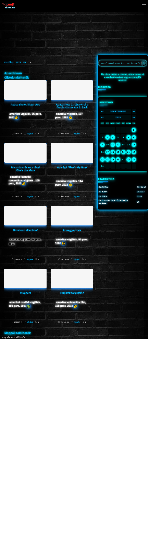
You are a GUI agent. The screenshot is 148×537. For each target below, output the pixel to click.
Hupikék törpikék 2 (72, 292)
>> (134, 111)
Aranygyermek (72, 230)
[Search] (143, 63)
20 (123, 152)
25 (112, 159)
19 (118, 152)
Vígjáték (30, 134)
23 (102, 159)
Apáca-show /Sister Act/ (25, 104)
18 (112, 152)
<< (102, 111)
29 (134, 159)
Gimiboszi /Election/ (25, 230)
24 (107, 159)
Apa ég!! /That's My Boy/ (72, 167)
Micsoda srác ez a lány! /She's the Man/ (25, 169)
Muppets (25, 292)
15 (134, 145)
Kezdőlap (8, 62)
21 (128, 152)
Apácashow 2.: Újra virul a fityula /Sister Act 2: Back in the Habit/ (72, 107)
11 (112, 145)
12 (118, 145)
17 (107, 152)
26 (118, 159)
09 (24, 62)
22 (134, 152)
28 (128, 159)
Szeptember (118, 111)
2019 (18, 62)
